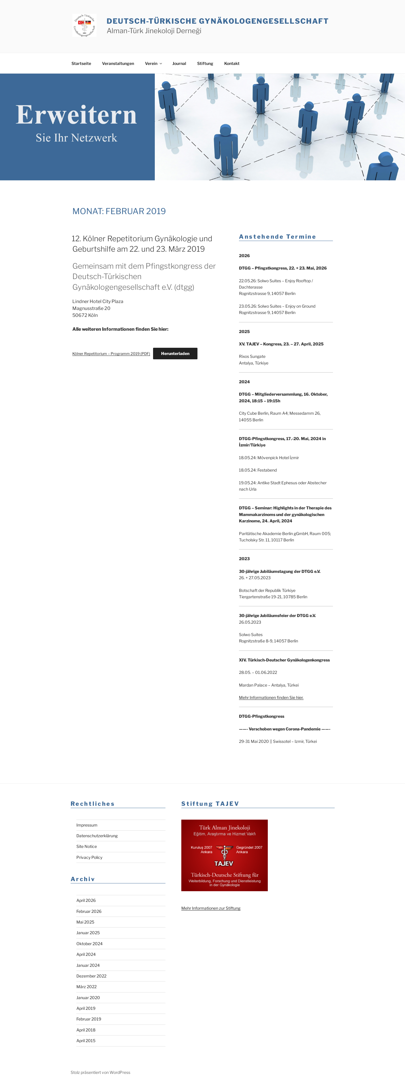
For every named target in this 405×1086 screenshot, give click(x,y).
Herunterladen (175, 353)
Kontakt (232, 63)
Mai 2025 (85, 921)
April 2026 (86, 900)
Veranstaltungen (118, 63)
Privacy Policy (89, 857)
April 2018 (85, 1029)
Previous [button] (381, 168)
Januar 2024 (88, 965)
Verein (154, 63)
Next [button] (393, 168)
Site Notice (86, 846)
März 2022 (86, 986)
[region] (202, 127)
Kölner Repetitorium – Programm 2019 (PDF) (111, 354)
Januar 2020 (88, 997)
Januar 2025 (88, 932)
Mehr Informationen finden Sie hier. (271, 697)
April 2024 (86, 954)
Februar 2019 (88, 1018)
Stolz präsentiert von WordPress (100, 1072)
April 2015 (85, 1040)
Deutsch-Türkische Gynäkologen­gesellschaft (218, 21)
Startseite (81, 63)
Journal (179, 63)
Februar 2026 (88, 911)
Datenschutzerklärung (97, 835)
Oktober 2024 (89, 943)
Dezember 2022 (91, 975)
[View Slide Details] (202, 127)
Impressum (86, 825)
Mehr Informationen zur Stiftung (210, 908)
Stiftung (205, 63)
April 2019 (85, 1008)
